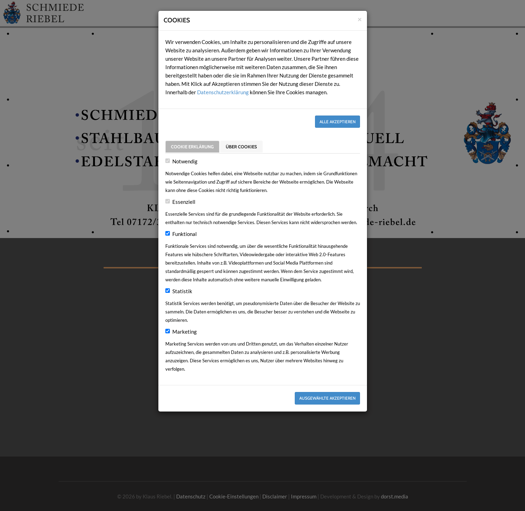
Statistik (182, 291)
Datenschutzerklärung (223, 92)
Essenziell (183, 202)
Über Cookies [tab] (241, 146)
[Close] (360, 19)
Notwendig (184, 161)
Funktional (184, 234)
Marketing (184, 331)
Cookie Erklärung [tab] (192, 146)
